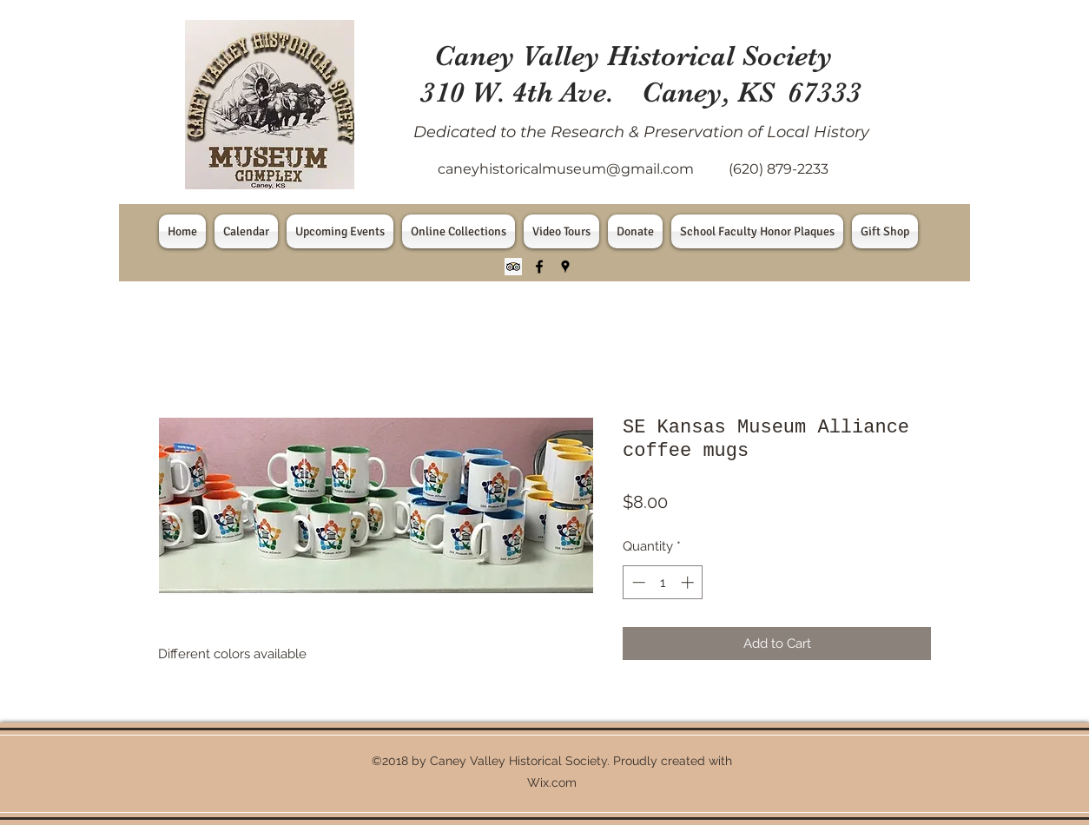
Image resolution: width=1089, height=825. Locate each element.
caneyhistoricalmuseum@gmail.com (566, 169)
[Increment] (689, 582)
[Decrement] (637, 582)
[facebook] (539, 266)
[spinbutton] (663, 582)
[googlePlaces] (565, 266)
